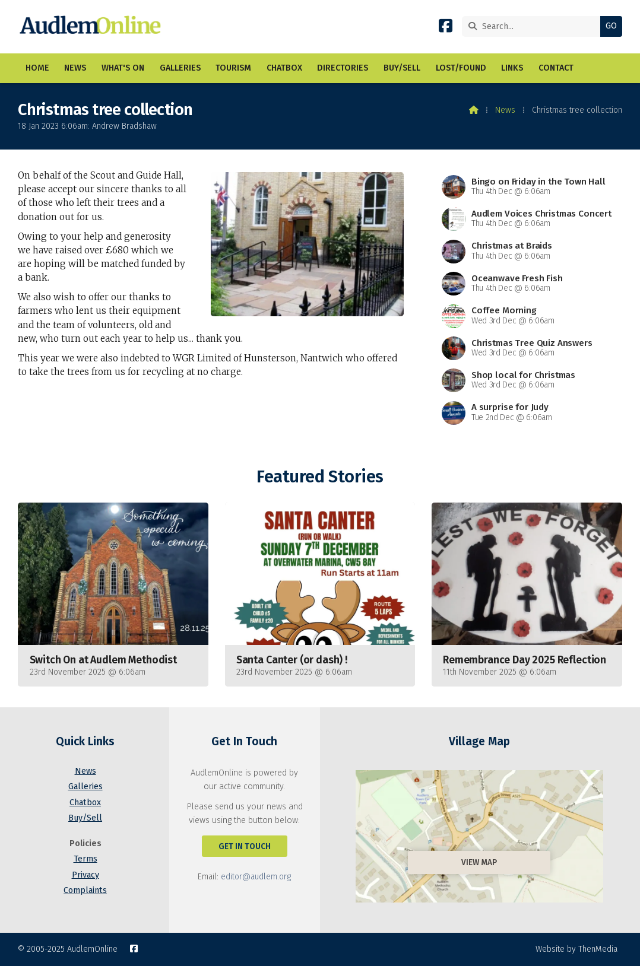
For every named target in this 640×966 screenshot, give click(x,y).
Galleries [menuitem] (180, 68)
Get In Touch (244, 846)
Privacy (85, 875)
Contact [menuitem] (556, 68)
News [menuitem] (75, 68)
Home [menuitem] (37, 68)
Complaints (85, 890)
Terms (85, 859)
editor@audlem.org (256, 877)
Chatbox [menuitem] (284, 68)
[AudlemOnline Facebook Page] (445, 28)
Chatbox (85, 802)
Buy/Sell (85, 818)
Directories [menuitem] (342, 68)
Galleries (85, 786)
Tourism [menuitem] (233, 68)
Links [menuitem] (512, 68)
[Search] (534, 26)
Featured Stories (319, 476)
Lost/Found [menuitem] (461, 68)
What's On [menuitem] (123, 68)
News (505, 110)
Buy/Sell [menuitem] (402, 68)
